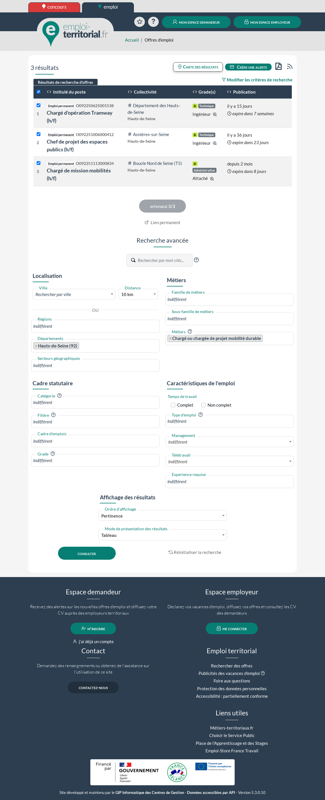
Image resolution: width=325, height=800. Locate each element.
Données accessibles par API (211, 792)
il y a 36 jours (239, 134)
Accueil (132, 39)
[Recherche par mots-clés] (164, 260)
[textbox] (74, 294)
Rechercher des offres (232, 665)
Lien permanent (163, 222)
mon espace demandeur (196, 22)
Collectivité (142, 91)
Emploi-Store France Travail (232, 750)
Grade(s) (204, 91)
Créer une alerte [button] (248, 67)
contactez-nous (93, 687)
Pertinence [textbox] (112, 515)
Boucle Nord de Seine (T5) (155, 163)
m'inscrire (93, 628)
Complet (185, 405)
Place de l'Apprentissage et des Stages (232, 743)
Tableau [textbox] (109, 535)
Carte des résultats (198, 66)
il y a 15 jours (239, 106)
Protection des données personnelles (232, 688)
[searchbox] (95, 326)
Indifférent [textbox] (177, 441)
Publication (241, 91)
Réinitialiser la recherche (195, 552)
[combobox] (74, 294)
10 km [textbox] (127, 294)
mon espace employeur (267, 22)
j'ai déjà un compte (93, 641)
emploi (108, 7)
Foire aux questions (232, 680)
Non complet (219, 405)
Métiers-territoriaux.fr (231, 727)
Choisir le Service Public (232, 735)
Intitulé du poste (66, 91)
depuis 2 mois (240, 163)
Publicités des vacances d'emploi (229, 673)
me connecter (232, 628)
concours (54, 7)
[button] (196, 260)
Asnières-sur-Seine (148, 134)
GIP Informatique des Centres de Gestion (149, 792)
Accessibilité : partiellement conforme (232, 696)
